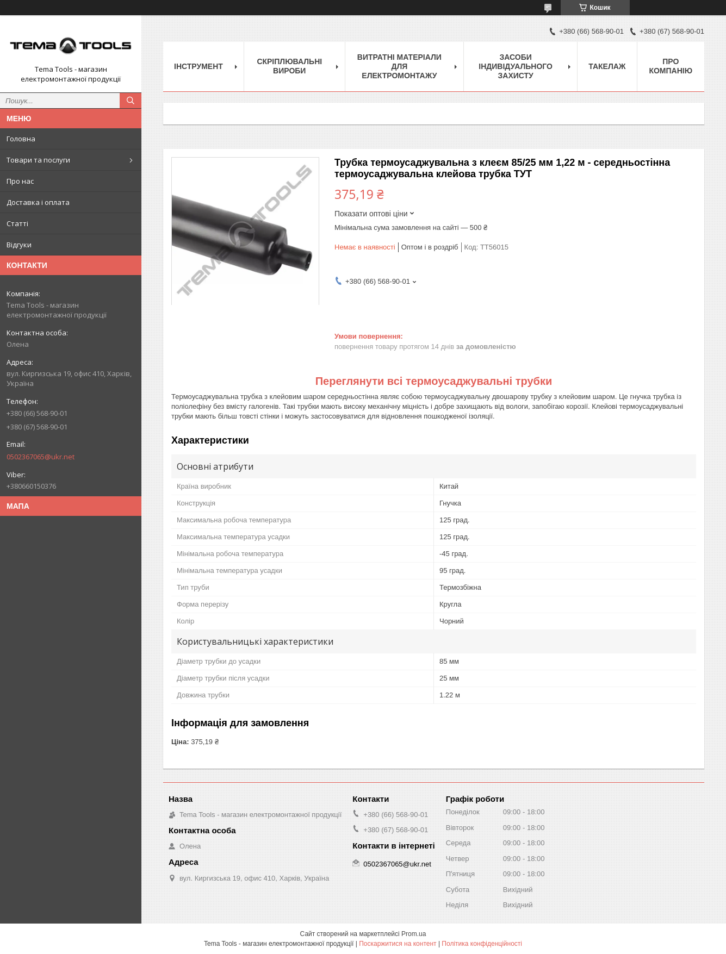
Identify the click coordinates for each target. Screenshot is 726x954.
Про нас (20, 181)
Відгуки (19, 245)
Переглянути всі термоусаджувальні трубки (434, 381)
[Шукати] (130, 100)
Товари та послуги (38, 160)
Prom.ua (413, 934)
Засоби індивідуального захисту (516, 66)
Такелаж (606, 66)
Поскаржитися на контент (397, 943)
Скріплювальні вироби (289, 66)
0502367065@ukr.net (41, 457)
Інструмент (198, 66)
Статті (17, 223)
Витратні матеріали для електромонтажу (399, 66)
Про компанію (670, 66)
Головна (21, 139)
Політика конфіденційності (482, 943)
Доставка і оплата (38, 202)
